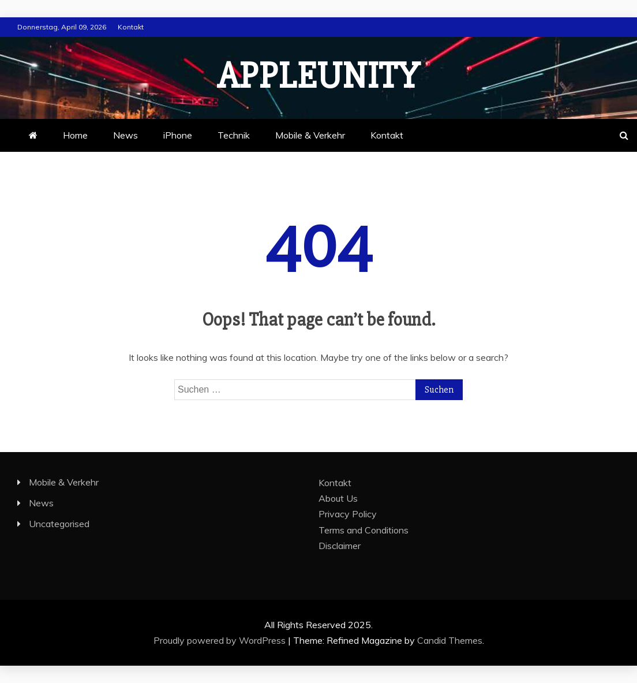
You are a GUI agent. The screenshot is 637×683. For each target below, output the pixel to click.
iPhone (177, 135)
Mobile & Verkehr (310, 135)
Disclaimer (339, 545)
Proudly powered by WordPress (220, 640)
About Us (338, 498)
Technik (234, 135)
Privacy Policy (347, 514)
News (125, 135)
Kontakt (131, 27)
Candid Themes (449, 640)
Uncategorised (59, 523)
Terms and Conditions (363, 530)
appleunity (318, 76)
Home (75, 135)
